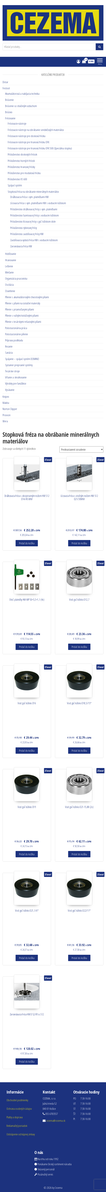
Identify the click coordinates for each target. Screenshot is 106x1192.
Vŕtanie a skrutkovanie (16, 377)
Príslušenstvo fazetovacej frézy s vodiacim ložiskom (34, 215)
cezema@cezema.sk (55, 1121)
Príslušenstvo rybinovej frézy (23, 228)
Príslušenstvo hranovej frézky (21, 167)
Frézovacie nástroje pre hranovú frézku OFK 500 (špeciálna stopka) (40, 148)
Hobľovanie (10, 254)
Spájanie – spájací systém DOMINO (22, 359)
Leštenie (9, 266)
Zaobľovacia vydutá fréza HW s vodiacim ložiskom (34, 240)
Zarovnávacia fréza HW (21, 246)
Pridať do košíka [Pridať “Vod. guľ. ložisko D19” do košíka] (26, 854)
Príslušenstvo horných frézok (21, 161)
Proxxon (6, 415)
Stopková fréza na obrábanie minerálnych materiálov (33, 192)
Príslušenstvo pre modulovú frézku (24, 173)
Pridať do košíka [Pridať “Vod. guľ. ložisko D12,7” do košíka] (79, 647)
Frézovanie (10, 118)
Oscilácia (9, 285)
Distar (5, 82)
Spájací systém (15, 185)
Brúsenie (9, 100)
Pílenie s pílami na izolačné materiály (22, 303)
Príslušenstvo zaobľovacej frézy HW (26, 234)
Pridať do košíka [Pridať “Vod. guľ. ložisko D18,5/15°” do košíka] (79, 751)
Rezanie (9, 346)
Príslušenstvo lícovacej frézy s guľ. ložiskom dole (33, 221)
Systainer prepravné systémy (19, 365)
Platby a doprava (15, 1117)
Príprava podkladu (14, 340)
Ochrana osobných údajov (19, 1109)
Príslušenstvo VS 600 (17, 179)
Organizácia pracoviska (16, 278)
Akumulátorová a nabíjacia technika (22, 94)
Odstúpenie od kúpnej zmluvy (21, 1134)
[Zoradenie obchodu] (81, 449)
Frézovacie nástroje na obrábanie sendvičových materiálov (36, 130)
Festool (6, 88)
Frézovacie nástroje (17, 123)
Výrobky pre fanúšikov (15, 383)
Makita (6, 403)
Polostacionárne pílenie (16, 334)
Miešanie (9, 272)
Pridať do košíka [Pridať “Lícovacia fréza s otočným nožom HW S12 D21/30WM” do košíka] (79, 543)
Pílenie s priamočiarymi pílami (19, 309)
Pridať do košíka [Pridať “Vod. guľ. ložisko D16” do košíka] (26, 751)
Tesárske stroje (12, 371)
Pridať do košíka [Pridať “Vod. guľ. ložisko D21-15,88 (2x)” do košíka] (79, 854)
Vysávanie (9, 390)
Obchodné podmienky (17, 1100)
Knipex (6, 397)
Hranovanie (10, 260)
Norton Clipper (10, 409)
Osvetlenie (10, 291)
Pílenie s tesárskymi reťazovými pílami (23, 322)
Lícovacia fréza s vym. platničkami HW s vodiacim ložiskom (38, 203)
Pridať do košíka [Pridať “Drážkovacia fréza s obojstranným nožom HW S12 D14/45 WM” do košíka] (26, 543)
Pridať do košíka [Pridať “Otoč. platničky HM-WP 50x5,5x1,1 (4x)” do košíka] (26, 647)
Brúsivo (8, 112)
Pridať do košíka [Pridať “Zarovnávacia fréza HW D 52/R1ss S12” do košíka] (26, 1061)
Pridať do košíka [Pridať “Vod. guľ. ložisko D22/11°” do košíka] (79, 958)
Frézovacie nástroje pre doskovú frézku (26, 136)
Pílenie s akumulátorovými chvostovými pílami (27, 297)
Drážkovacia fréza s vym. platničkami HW (29, 197)
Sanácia (9, 352)
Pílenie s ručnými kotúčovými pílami (22, 315)
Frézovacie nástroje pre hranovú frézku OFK (28, 142)
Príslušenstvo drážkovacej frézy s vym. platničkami (33, 209)
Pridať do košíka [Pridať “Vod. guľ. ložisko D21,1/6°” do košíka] (26, 958)
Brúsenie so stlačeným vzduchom (21, 106)
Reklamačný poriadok (17, 1126)
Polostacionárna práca (16, 328)
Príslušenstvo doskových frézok (22, 154)
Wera (5, 421)
